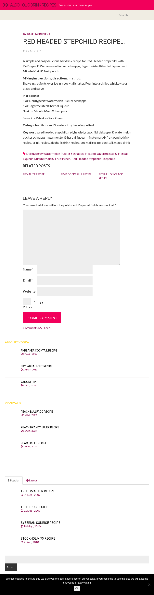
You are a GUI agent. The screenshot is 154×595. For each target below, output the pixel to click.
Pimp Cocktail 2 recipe (76, 174)
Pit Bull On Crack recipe (111, 176)
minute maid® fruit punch (52, 158)
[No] (149, 585)
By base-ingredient (36, 34)
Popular (13, 480)
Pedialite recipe (34, 174)
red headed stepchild (86, 158)
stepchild (109, 158)
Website (29, 291)
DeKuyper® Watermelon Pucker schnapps (55, 153)
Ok (77, 588)
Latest (31, 480)
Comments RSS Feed (36, 328)
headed (90, 153)
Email (28, 280)
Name (28, 269)
